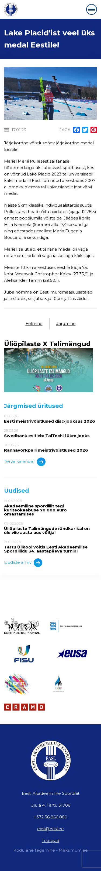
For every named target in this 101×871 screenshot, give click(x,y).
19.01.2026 (50, 546)
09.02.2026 (50, 528)
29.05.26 (50, 433)
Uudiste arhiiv (23, 562)
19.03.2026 (50, 507)
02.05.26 (50, 418)
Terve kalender (25, 462)
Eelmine (34, 323)
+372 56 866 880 (50, 816)
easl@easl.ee (50, 828)
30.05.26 (50, 447)
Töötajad (50, 840)
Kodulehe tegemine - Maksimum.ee (50, 850)
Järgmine (66, 323)
